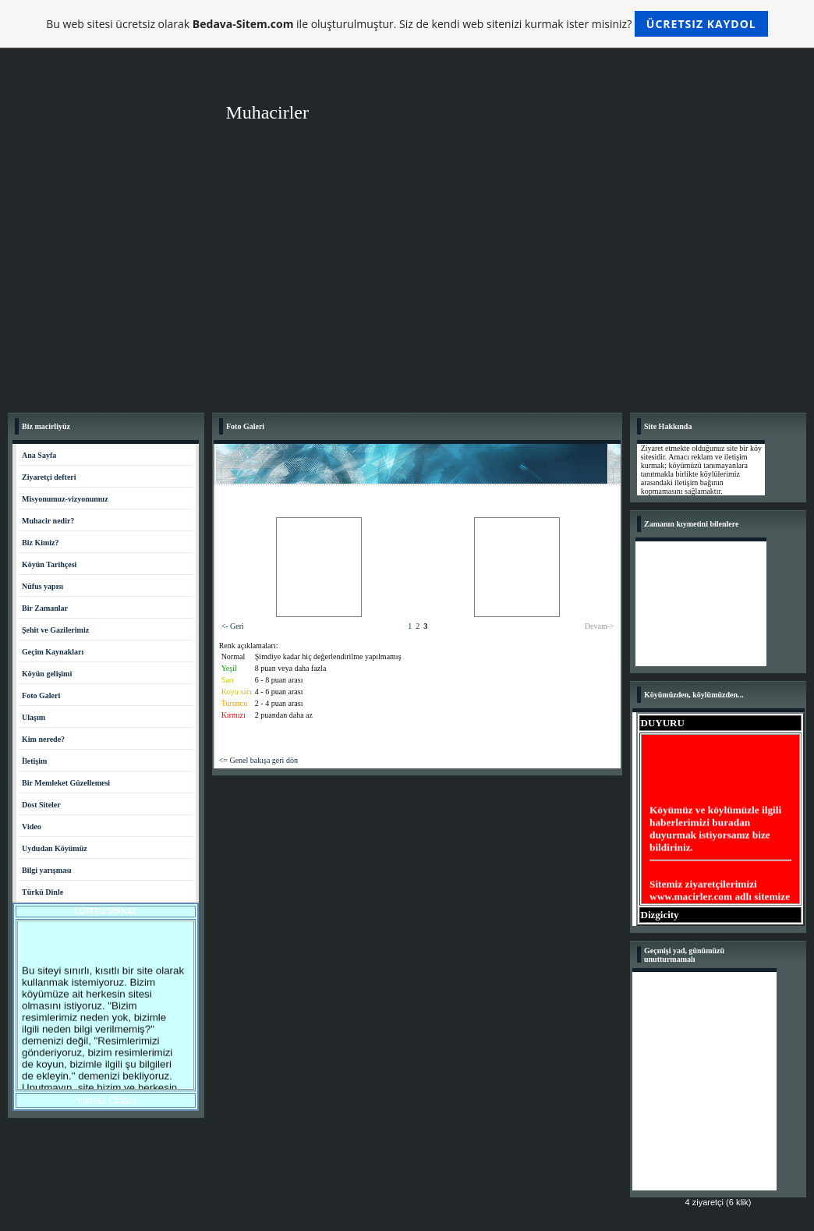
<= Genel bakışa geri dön (258, 760)
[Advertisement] (407, 288)
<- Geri (232, 626)
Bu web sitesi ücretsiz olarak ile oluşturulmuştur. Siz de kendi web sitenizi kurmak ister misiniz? (406, 24)
